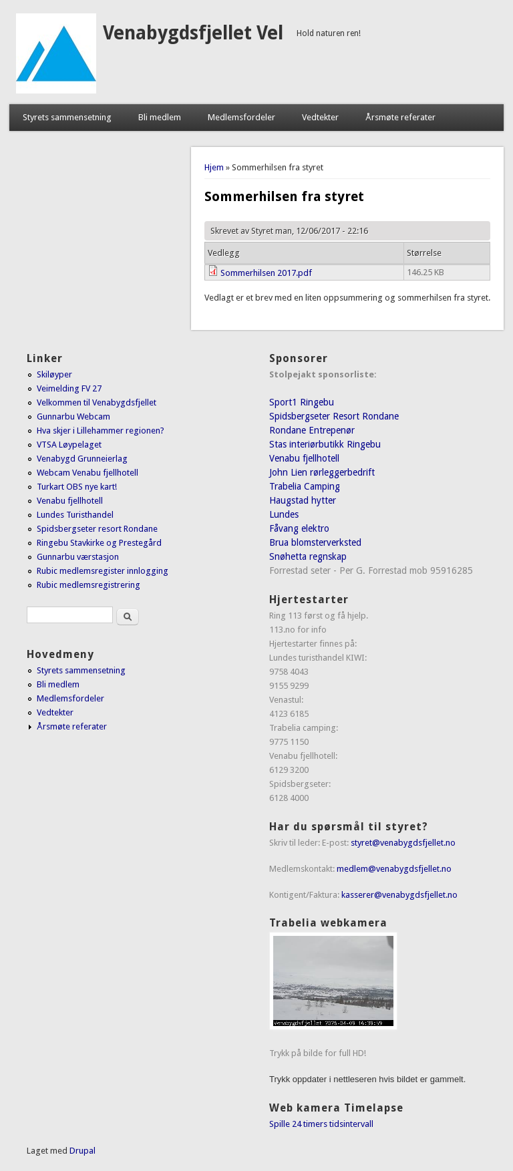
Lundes (284, 514)
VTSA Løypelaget (69, 445)
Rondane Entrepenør (312, 430)
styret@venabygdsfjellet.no (403, 843)
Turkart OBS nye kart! (77, 487)
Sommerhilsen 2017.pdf (266, 273)
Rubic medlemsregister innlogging (102, 571)
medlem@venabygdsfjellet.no (394, 869)
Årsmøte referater (400, 117)
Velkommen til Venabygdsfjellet (96, 402)
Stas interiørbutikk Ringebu (325, 444)
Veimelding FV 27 (69, 388)
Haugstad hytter (302, 500)
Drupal (82, 1151)
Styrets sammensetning (67, 117)
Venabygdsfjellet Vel (193, 33)
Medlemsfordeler (241, 117)
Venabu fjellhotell (70, 501)
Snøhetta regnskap (308, 556)
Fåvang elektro (299, 528)
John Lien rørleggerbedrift (322, 472)
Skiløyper (54, 374)
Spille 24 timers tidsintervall (321, 1124)
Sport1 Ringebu (301, 402)
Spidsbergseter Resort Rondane (334, 416)
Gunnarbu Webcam (73, 416)
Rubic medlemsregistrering (88, 585)
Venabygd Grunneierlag (82, 459)
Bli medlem (159, 117)
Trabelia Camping (304, 486)
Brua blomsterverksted (315, 542)
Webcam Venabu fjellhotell (87, 473)
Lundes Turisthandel (75, 515)
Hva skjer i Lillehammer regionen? (100, 431)
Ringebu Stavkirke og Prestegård (99, 543)
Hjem (214, 167)
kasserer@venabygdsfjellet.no (399, 895)
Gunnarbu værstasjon (78, 557)
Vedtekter (320, 117)
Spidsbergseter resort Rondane (97, 529)
